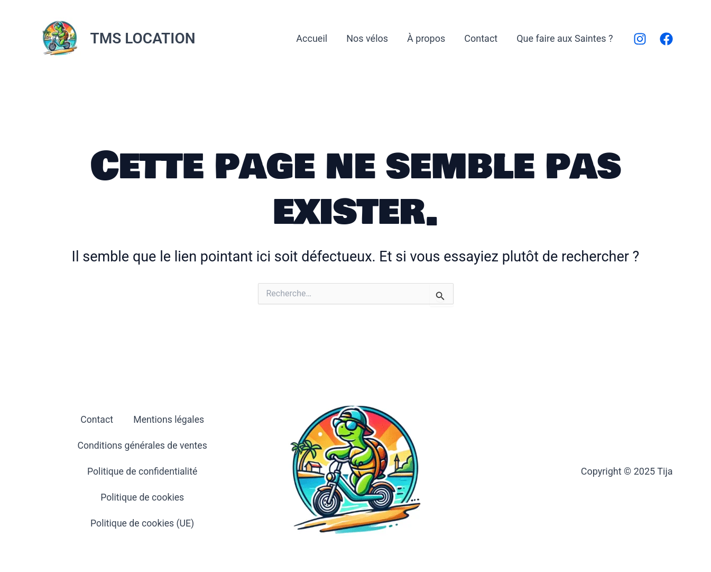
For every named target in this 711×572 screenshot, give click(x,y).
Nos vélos (367, 38)
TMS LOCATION (143, 38)
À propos (426, 38)
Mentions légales (169, 419)
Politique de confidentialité (142, 471)
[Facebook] (666, 39)
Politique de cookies (142, 496)
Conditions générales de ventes (142, 445)
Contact (480, 38)
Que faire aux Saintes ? (564, 38)
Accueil (311, 38)
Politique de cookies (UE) (142, 522)
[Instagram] (640, 39)
